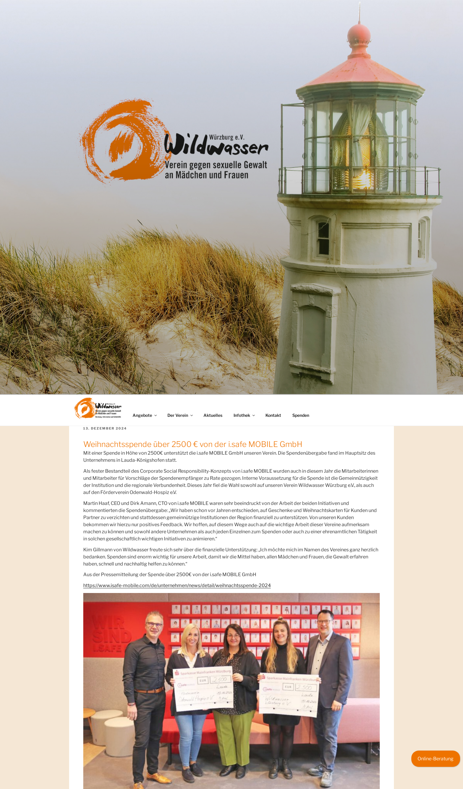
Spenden (300, 415)
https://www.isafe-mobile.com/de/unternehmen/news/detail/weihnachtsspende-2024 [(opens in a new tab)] (177, 585)
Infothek (245, 415)
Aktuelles (212, 415)
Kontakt (273, 415)
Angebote (145, 415)
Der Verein (180, 415)
